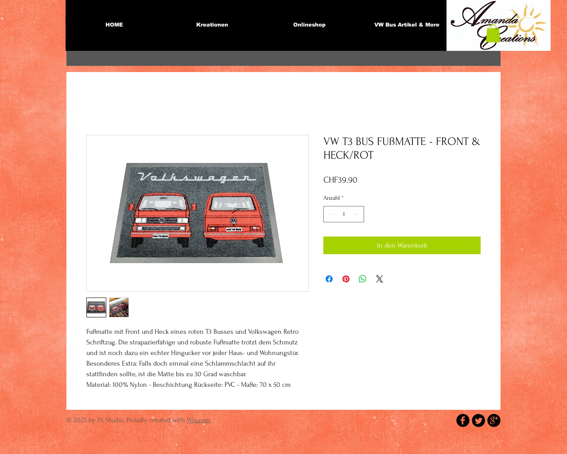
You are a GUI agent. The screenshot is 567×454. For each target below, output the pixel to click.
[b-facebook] (463, 420)
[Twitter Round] (478, 420)
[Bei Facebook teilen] (329, 279)
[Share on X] (379, 279)
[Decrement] (330, 214)
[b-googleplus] (494, 420)
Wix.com (198, 420)
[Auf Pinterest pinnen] (346, 279)
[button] (493, 33)
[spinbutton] (344, 214)
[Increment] (357, 214)
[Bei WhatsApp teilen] (362, 279)
